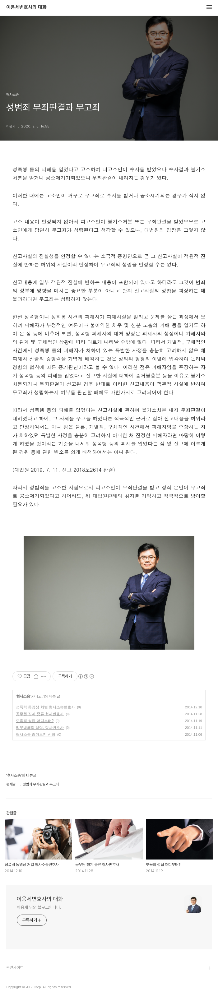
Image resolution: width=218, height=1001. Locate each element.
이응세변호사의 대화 (26, 7)
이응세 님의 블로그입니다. (39, 907)
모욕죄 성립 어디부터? (34, 721)
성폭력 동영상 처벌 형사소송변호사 (45, 707)
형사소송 (23, 696)
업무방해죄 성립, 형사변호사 (40, 727)
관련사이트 (14, 967)
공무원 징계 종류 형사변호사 (40, 714)
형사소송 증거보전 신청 (35, 734)
